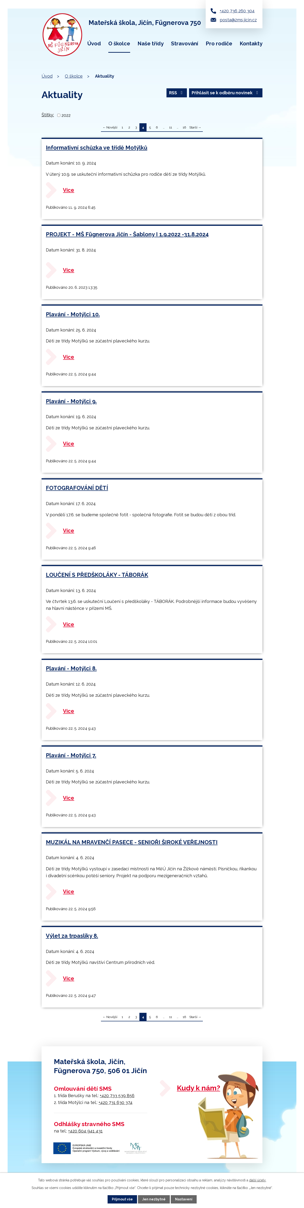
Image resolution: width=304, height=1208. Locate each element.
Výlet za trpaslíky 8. (72, 936)
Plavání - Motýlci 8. (71, 668)
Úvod (94, 43)
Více (68, 190)
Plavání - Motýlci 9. (71, 401)
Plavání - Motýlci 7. (71, 755)
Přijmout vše (122, 1199)
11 (170, 127)
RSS (177, 92)
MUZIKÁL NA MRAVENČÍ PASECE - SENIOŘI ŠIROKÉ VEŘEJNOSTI (132, 842)
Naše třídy (151, 43)
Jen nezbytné (154, 1199)
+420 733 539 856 (117, 1095)
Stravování (184, 43)
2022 (66, 115)
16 (184, 127)
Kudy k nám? (198, 1088)
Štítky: (48, 114)
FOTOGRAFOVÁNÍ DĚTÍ (77, 488)
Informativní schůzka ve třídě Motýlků (96, 147)
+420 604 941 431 (85, 1130)
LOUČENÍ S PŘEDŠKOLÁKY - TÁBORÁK (97, 575)
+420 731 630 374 (116, 1102)
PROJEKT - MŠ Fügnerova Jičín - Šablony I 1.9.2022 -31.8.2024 (127, 234)
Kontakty (251, 43)
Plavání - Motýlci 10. (73, 314)
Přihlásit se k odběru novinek (226, 92)
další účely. (257, 1180)
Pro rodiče (219, 43)
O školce (119, 43)
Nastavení (183, 1199)
